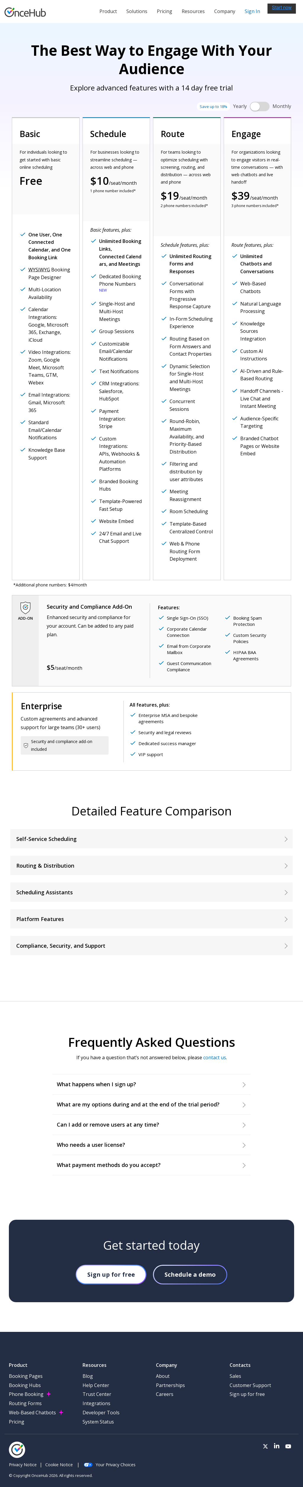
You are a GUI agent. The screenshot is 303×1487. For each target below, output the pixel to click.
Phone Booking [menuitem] (26, 1394)
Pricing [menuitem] (16, 1421)
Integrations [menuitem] (96, 1403)
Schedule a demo (190, 1274)
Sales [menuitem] (235, 1376)
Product (108, 11)
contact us (214, 1057)
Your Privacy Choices (110, 1464)
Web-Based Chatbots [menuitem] (32, 1412)
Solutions (136, 11)
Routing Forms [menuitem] (25, 1403)
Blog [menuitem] (88, 1376)
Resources (193, 11)
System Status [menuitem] (98, 1421)
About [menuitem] (163, 1376)
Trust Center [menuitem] (97, 1394)
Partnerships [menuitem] (170, 1385)
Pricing (164, 11)
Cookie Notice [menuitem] (59, 1464)
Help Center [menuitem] (96, 1385)
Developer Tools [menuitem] (101, 1412)
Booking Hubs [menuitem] (25, 1385)
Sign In (252, 11)
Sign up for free (111, 1274)
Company (224, 11)
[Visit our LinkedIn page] (277, 1447)
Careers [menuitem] (164, 1394)
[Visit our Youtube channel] (288, 1447)
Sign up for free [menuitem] (247, 1394)
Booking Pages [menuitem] (26, 1376)
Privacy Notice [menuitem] (23, 1464)
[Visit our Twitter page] (265, 1447)
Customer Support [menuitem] (250, 1385)
